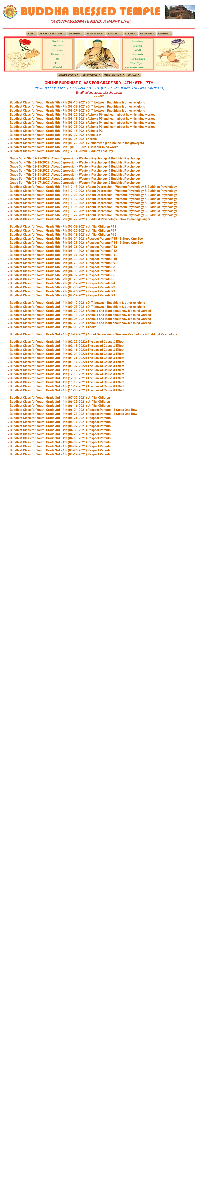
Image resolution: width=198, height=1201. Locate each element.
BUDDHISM (74, 33)
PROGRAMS (146, 33)
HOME (31, 33)
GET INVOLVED (90, 75)
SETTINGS (163, 33)
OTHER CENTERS (113, 75)
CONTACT (132, 75)
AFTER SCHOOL (95, 33)
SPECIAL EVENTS (67, 75)
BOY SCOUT (114, 33)
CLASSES (130, 33)
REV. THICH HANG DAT (51, 33)
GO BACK (99, 95)
